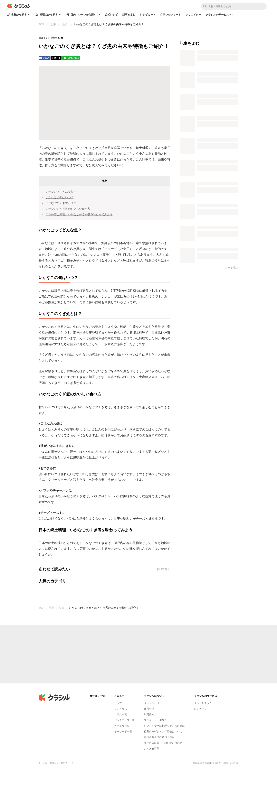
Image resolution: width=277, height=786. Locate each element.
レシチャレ (200, 708)
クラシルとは (151, 703)
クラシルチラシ (203, 703)
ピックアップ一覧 (124, 720)
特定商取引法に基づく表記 (159, 737)
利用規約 (149, 714)
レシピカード (148, 14)
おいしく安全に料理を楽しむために (164, 725)
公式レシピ (111, 14)
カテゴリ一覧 (121, 725)
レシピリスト (121, 708)
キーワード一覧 (123, 731)
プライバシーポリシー (156, 720)
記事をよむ (128, 14)
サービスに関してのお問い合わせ (163, 742)
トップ (118, 703)
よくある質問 (151, 748)
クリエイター (193, 14)
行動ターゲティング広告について (163, 731)
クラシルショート (170, 14)
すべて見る (163, 569)
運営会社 (149, 708)
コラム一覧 (120, 714)
